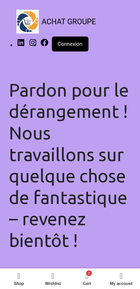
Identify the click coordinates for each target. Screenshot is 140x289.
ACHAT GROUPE (69, 21)
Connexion (70, 44)
